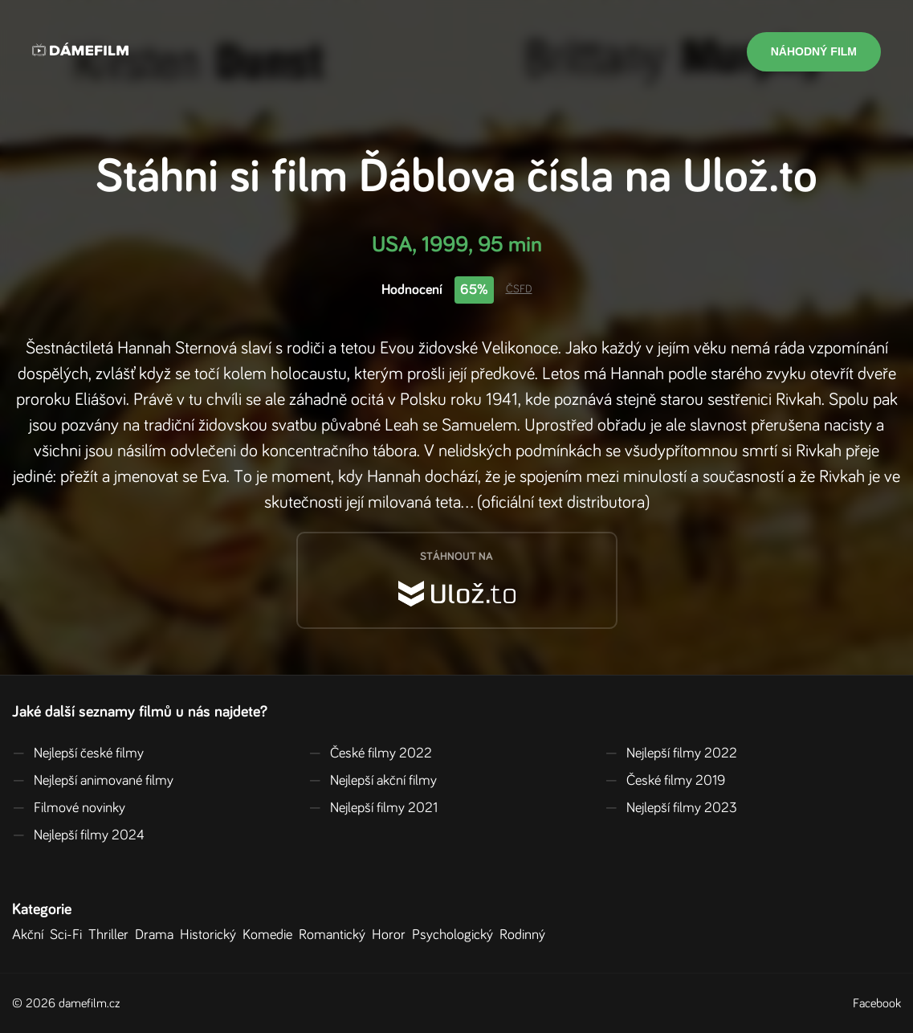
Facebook (877, 1003)
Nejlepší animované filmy (92, 781)
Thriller (111, 935)
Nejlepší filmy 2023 (671, 808)
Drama (157, 935)
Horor (392, 935)
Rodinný (525, 935)
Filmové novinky (68, 808)
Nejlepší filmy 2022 (671, 753)
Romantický (335, 935)
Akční (31, 935)
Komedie (271, 935)
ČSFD (519, 289)
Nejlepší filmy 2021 (373, 808)
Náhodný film (814, 51)
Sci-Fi (69, 935)
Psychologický (455, 935)
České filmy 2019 (665, 781)
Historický (211, 935)
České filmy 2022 (370, 753)
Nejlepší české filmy (78, 753)
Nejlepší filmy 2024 (78, 835)
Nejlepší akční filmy (372, 781)
